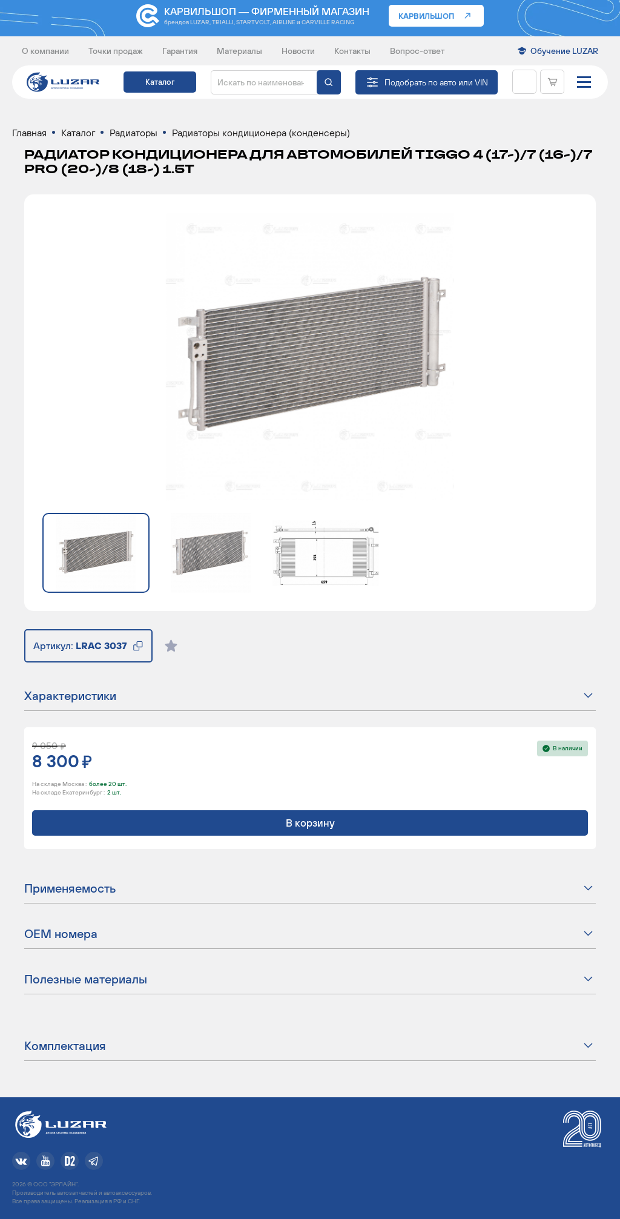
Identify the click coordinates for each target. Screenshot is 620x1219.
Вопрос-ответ (417, 51)
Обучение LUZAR (564, 51)
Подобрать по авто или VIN (436, 82)
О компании (45, 51)
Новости (298, 51)
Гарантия (179, 51)
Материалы (239, 51)
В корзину (310, 823)
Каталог (159, 82)
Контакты (352, 51)
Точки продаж (115, 51)
